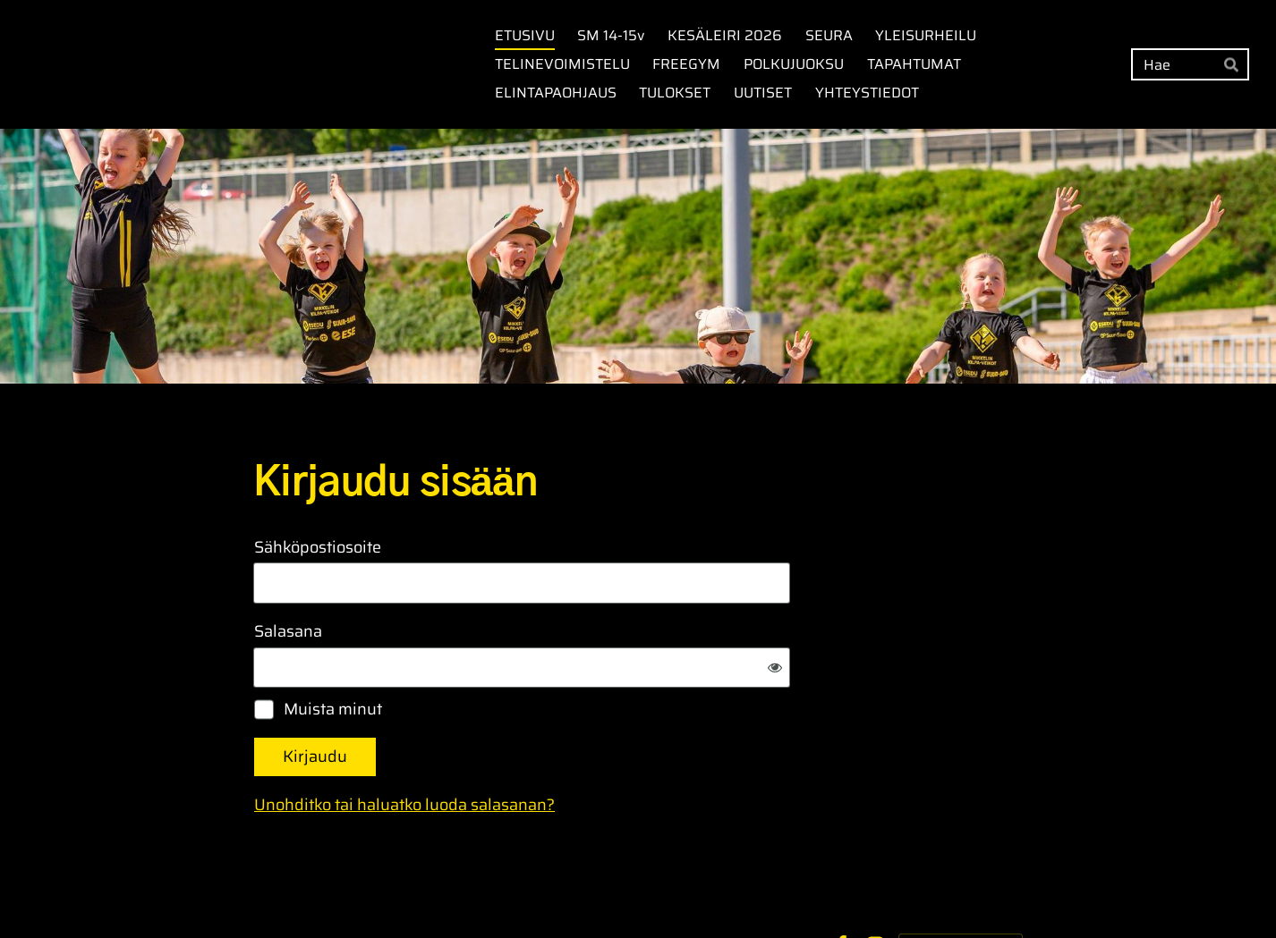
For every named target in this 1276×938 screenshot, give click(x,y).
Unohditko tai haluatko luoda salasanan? (597, 746)
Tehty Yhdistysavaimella (960, 886)
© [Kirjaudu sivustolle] (260, 886)
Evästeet (789, 887)
